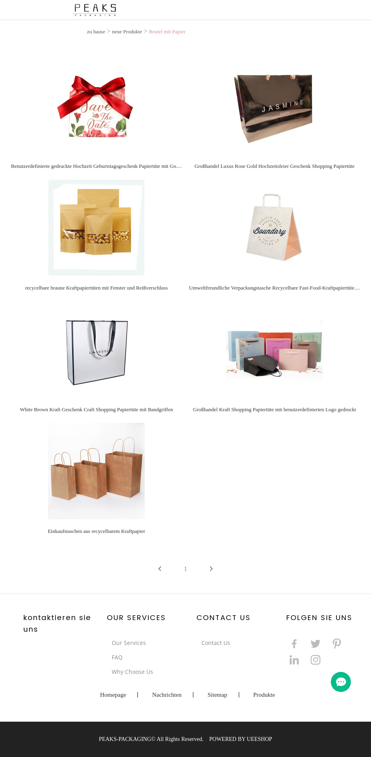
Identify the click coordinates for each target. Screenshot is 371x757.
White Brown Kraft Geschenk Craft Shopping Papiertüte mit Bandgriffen (96, 409)
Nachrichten (166, 695)
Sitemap (217, 695)
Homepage (113, 695)
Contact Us (215, 643)
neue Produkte (127, 32)
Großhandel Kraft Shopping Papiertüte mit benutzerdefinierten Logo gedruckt (274, 409)
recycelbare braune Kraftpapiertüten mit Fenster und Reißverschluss (96, 288)
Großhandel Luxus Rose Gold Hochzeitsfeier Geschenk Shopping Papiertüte (275, 166)
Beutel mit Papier (167, 32)
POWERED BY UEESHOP (240, 739)
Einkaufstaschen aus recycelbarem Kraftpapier (96, 531)
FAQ (117, 657)
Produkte (264, 695)
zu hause (96, 32)
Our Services (129, 643)
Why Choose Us (132, 671)
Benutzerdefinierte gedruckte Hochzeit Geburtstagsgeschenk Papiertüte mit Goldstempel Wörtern (113, 166)
